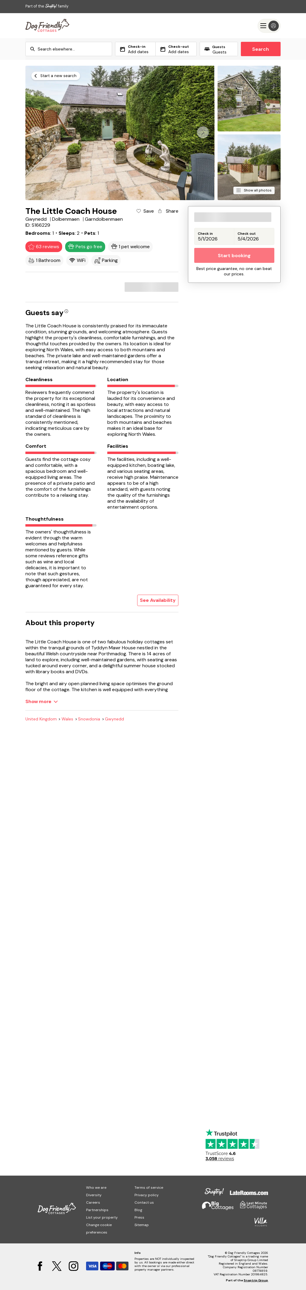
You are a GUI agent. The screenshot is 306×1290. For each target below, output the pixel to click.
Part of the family (46, 6)
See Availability (158, 600)
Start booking (234, 255)
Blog (138, 1210)
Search (260, 49)
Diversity (94, 1195)
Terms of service (148, 1187)
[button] (203, 132)
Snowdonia (89, 719)
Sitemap (141, 1224)
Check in (205, 233)
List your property (102, 1217)
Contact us (144, 1202)
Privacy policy (146, 1195)
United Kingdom (41, 719)
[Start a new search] (55, 76)
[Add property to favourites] (145, 211)
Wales (67, 719)
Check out (247, 233)
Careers (93, 1202)
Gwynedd (114, 719)
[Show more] (41, 701)
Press (139, 1217)
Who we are (96, 1187)
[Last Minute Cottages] (47, 25)
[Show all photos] (253, 190)
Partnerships (97, 1210)
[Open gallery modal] (119, 133)
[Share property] (167, 211)
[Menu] (269, 26)
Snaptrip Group (256, 1280)
